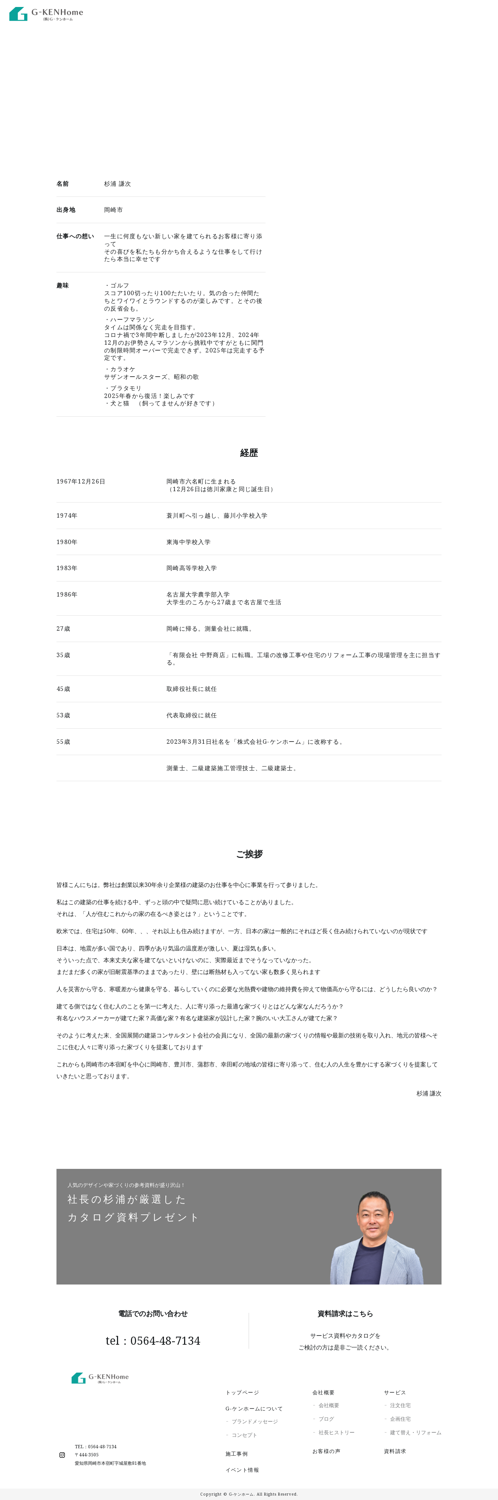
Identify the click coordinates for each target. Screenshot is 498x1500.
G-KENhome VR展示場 (312, 13)
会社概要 (323, 1392)
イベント (412, 13)
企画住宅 (400, 1418)
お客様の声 (326, 1451)
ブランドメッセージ (255, 1421)
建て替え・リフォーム (416, 1432)
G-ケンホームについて (254, 1408)
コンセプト (244, 1434)
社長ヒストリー (337, 1432)
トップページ (242, 1392)
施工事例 (374, 13)
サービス (395, 1392)
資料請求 (395, 1451)
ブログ (326, 1418)
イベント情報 (242, 1469)
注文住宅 (400, 1405)
